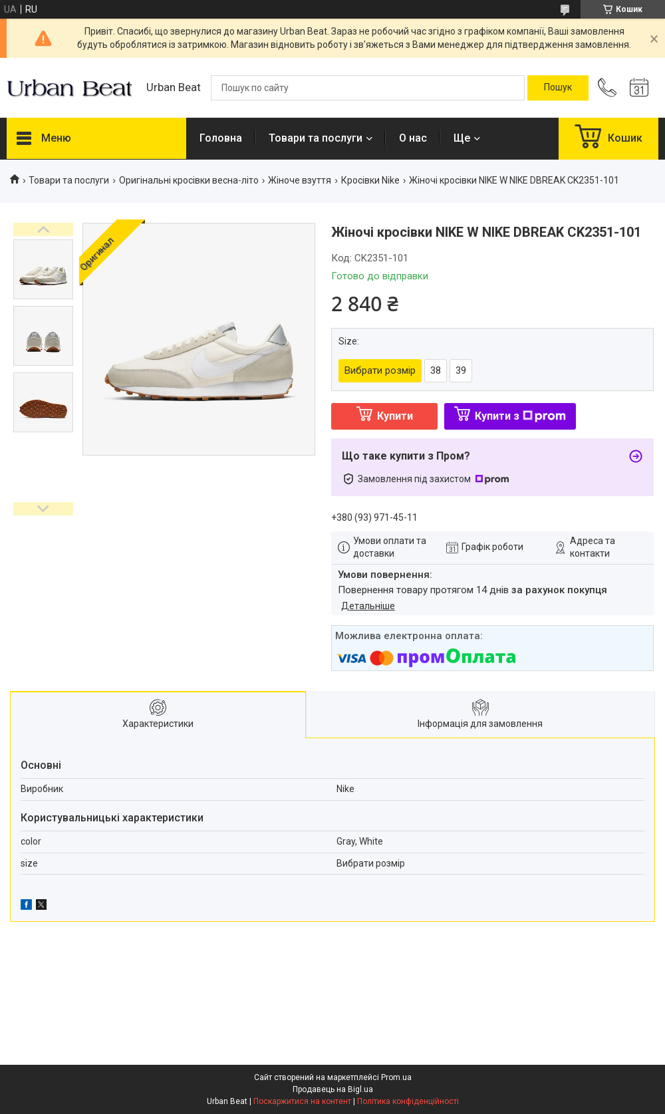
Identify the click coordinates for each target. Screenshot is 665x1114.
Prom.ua (396, 1077)
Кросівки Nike (370, 180)
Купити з (520, 416)
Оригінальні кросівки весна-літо (189, 180)
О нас (413, 138)
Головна (221, 138)
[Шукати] (558, 87)
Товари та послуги (315, 138)
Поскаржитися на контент (302, 1101)
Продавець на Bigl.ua (333, 1089)
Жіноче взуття (299, 180)
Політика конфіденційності (408, 1101)
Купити (395, 416)
